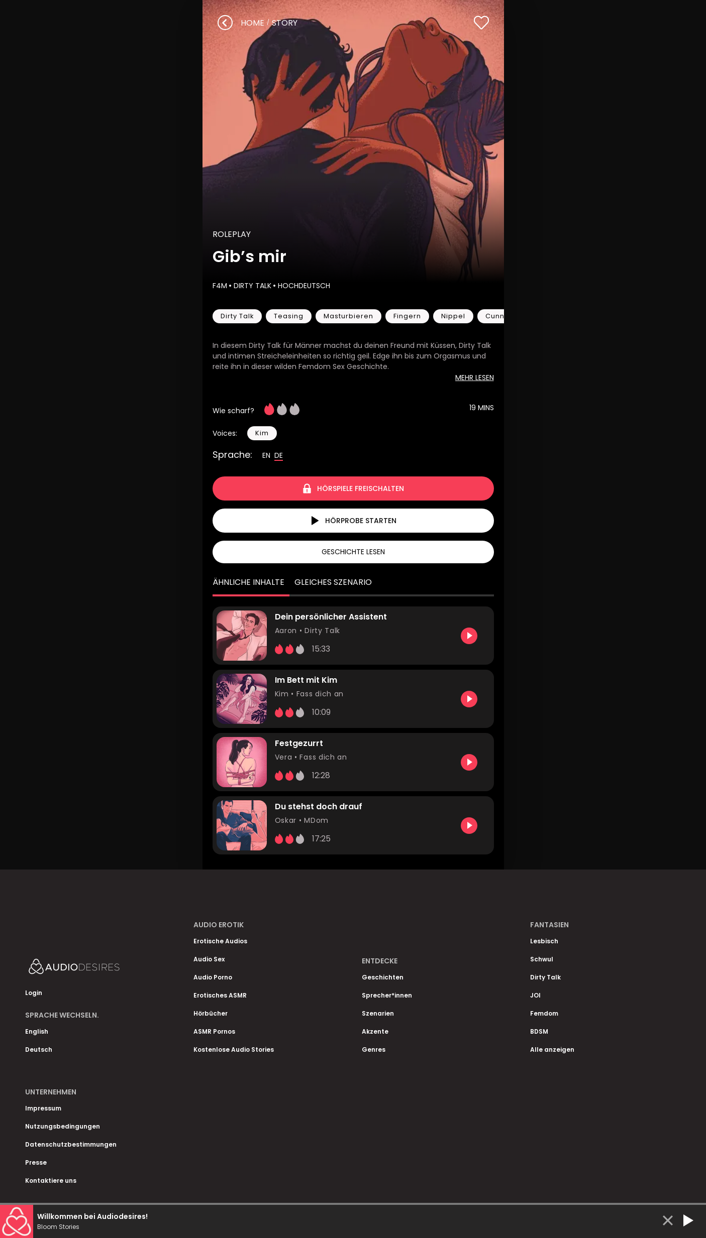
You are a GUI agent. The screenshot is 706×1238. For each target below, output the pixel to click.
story (284, 23)
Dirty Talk (251, 286)
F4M (220, 286)
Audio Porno (212, 977)
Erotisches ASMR (220, 995)
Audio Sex (209, 959)
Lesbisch (544, 941)
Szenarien (378, 1013)
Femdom (544, 1013)
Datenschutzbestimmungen (71, 1144)
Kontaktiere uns (50, 1180)
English (36, 1031)
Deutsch (38, 1049)
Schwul (541, 959)
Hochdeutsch (303, 286)
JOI (535, 995)
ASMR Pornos (214, 1031)
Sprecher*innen (387, 995)
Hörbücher (210, 1013)
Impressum (43, 1108)
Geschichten (383, 977)
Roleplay (232, 234)
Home (252, 23)
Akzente (375, 1031)
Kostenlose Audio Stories (233, 1049)
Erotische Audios (220, 941)
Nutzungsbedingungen (62, 1126)
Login (33, 992)
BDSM (539, 1031)
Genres (373, 1049)
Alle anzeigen (552, 1049)
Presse (36, 1162)
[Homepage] (100, 968)
